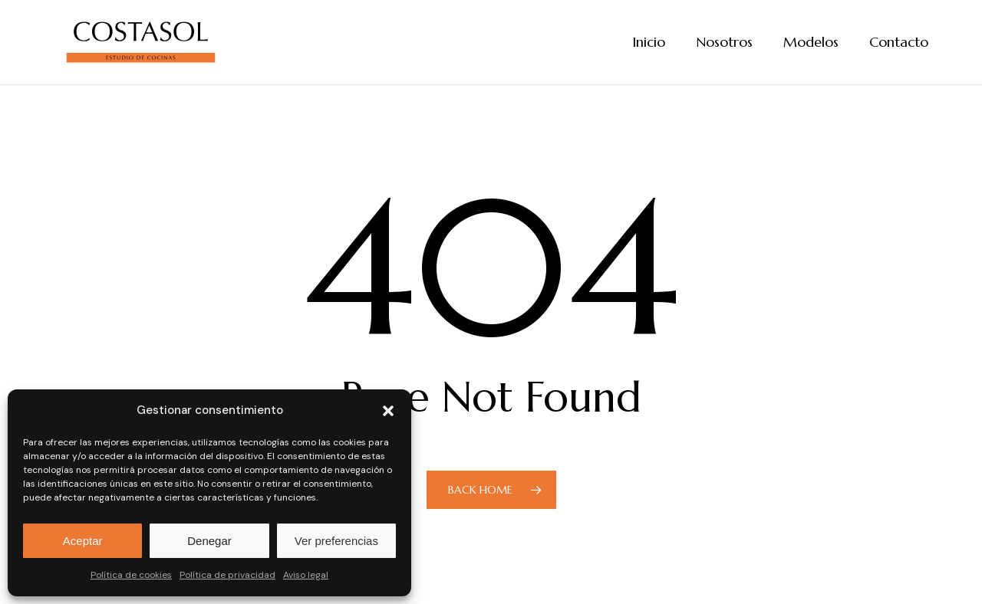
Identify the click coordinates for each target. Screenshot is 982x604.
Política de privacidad (227, 575)
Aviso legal (305, 575)
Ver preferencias (336, 540)
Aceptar (83, 540)
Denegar (209, 540)
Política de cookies (131, 575)
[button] (388, 411)
